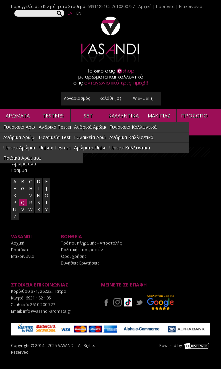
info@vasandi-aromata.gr (47, 311)
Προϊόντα (165, 6)
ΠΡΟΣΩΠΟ (194, 115)
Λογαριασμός (77, 98)
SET (88, 115)
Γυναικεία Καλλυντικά (133, 127)
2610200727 (123, 6)
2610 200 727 (42, 304)
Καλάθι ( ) (110, 98)
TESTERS (53, 115)
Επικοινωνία (190, 6)
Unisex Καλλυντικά (129, 147)
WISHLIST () (143, 98)
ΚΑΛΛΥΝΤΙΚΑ (123, 115)
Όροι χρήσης (73, 256)
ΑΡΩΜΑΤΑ (18, 115)
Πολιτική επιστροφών (82, 250)
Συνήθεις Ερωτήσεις (80, 263)
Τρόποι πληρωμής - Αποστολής (91, 243)
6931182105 (99, 6)
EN (78, 13)
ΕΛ (70, 13)
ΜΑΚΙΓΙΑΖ (159, 115)
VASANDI (111, 39)
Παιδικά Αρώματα (22, 158)
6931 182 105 (38, 298)
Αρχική (145, 6)
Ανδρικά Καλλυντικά (131, 137)
